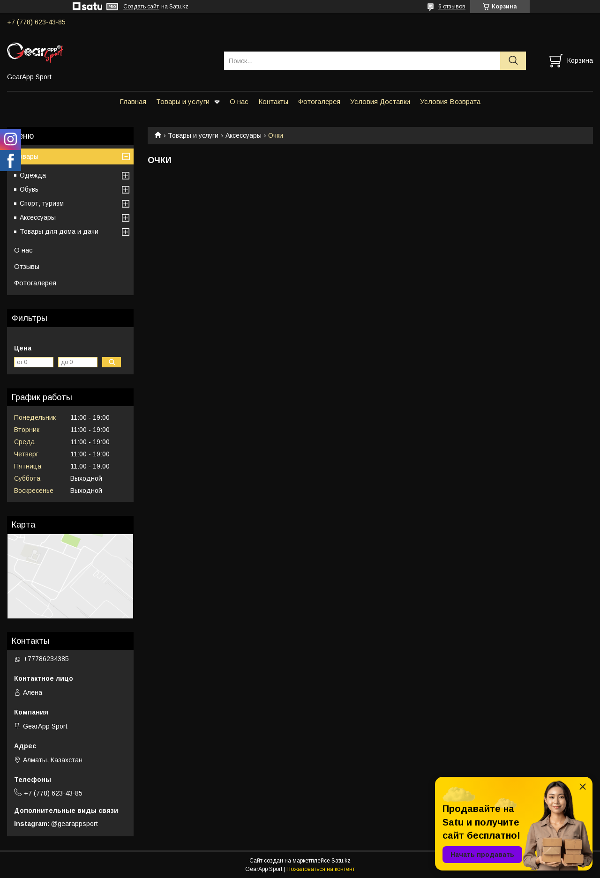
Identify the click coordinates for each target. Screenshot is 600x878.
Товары (26, 156)
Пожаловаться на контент (320, 869)
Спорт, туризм (42, 203)
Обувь (29, 189)
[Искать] (513, 61)
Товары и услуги (183, 101)
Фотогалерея (319, 101)
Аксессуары (243, 135)
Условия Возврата (450, 101)
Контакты (273, 101)
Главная (133, 101)
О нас (239, 101)
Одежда (33, 175)
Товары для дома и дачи (59, 231)
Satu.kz (341, 860)
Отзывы (26, 266)
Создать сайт (141, 6)
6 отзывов (451, 6)
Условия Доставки (380, 101)
